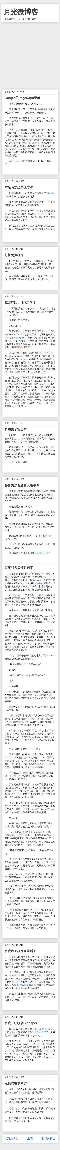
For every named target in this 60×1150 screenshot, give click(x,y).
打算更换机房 (14, 255)
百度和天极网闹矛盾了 (20, 951)
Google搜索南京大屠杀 (24, 985)
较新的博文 (11, 1138)
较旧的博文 (48, 1138)
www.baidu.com (15, 338)
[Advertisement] (30, 54)
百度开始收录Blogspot (21, 1023)
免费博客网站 (48, 193)
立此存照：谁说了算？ (20, 302)
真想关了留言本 (16, 429)
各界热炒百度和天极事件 (22, 485)
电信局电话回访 (16, 1083)
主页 (30, 1138)
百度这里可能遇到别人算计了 (35, 553)
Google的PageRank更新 (22, 98)
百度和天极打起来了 (19, 567)
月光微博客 (21, 12)
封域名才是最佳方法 (19, 187)
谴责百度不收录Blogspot (39, 1029)
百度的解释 (42, 583)
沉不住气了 (42, 1032)
